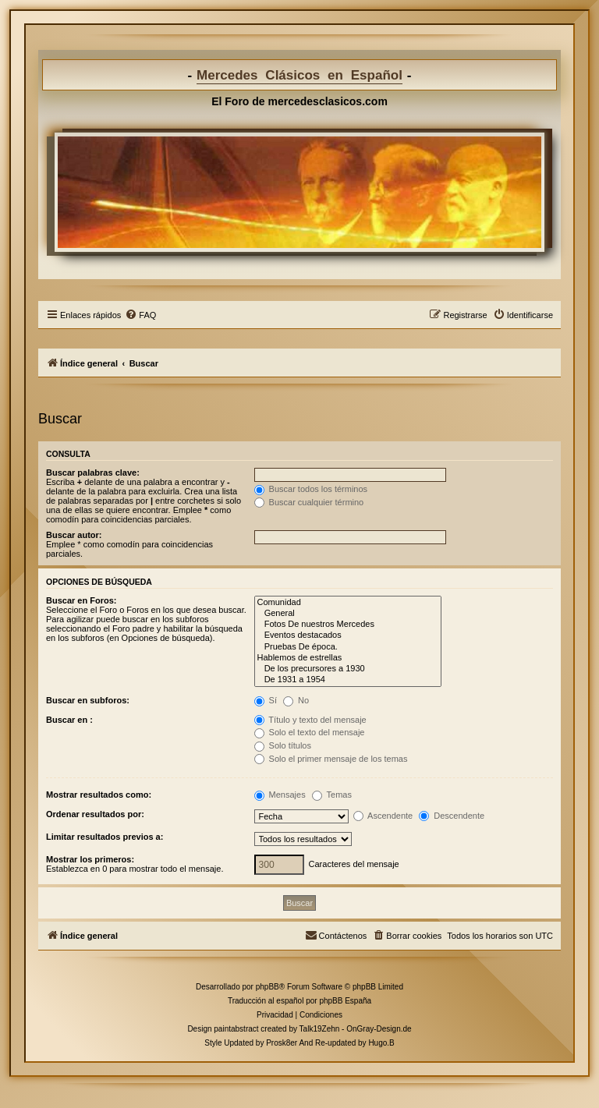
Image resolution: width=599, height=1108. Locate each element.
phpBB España (345, 1000)
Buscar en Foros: (81, 600)
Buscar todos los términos (311, 489)
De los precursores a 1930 (348, 669)
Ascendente (383, 815)
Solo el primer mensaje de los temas (331, 758)
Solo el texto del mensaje (309, 732)
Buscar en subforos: (87, 700)
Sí (265, 700)
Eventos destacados (348, 635)
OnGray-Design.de (378, 1029)
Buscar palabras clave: (93, 472)
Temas (332, 794)
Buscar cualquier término (309, 502)
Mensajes (280, 794)
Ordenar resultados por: (95, 814)
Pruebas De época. (348, 647)
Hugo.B (381, 1043)
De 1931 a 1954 (348, 679)
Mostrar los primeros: (90, 859)
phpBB (267, 986)
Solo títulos (282, 745)
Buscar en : (69, 719)
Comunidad (348, 602)
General (348, 613)
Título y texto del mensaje (310, 719)
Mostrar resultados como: (98, 794)
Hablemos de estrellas (348, 658)
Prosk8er (281, 1043)
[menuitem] (140, 315)
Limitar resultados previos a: (104, 836)
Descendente (451, 815)
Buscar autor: (74, 535)
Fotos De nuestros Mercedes (348, 624)
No (296, 700)
